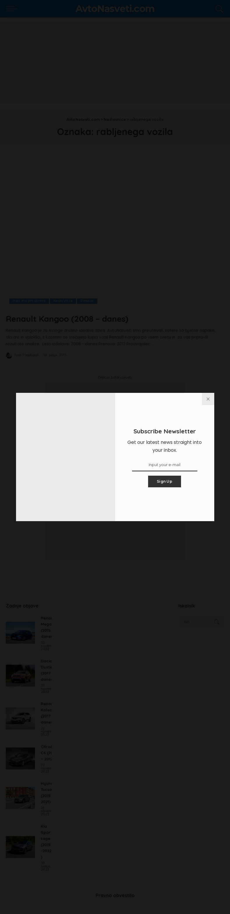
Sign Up (164, 481)
